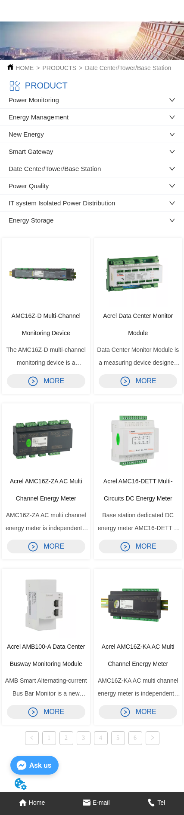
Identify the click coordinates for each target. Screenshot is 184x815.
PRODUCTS (60, 67)
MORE (46, 381)
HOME (25, 67)
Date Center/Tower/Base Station (128, 67)
